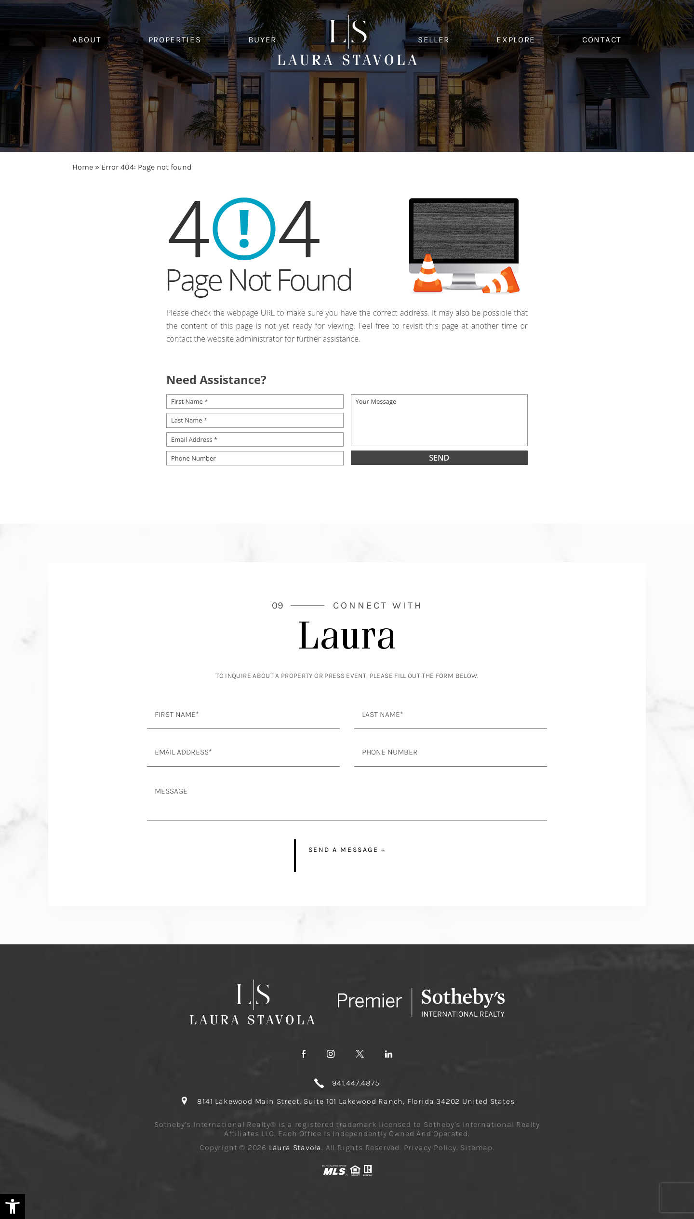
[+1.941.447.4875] (346, 1083)
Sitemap (476, 1147)
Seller (434, 40)
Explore (515, 40)
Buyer (262, 40)
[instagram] (330, 1054)
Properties (174, 40)
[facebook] (304, 1054)
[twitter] (360, 1054)
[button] (12, 1206)
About (87, 40)
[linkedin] (388, 1054)
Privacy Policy (430, 1147)
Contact (602, 40)
